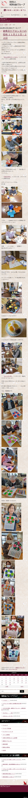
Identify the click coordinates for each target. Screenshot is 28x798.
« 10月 (6, 686)
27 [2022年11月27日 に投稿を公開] (26, 682)
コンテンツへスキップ (5, 20)
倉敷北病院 (5, 744)
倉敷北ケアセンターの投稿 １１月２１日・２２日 (15, 34)
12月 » (22, 686)
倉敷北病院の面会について (9, 773)
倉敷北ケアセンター (20, 667)
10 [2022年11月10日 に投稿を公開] (14, 678)
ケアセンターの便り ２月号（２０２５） (12, 759)
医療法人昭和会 (6, 747)
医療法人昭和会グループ (14, 3)
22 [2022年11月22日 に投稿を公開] (6, 682)
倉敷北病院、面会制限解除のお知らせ (11, 764)
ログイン (25, 797)
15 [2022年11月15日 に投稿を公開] (6, 680)
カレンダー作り (8, 376)
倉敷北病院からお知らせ (8, 776)
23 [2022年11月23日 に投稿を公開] (10, 682)
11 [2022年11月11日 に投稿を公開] (18, 678)
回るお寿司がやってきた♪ (11, 57)
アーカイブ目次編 (7, 728)
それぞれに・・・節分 (8, 713)
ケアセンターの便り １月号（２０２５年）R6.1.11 (14, 769)
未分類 (4, 750)
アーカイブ (5, 725)
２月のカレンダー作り (8, 716)
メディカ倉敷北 (6, 734)
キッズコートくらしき (8, 731)
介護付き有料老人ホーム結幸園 (10, 737)
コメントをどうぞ (13, 669)
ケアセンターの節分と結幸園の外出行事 (12, 703)
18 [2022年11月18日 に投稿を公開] (18, 680)
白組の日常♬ (7, 176)
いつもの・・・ (6, 700)
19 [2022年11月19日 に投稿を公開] (22, 680)
